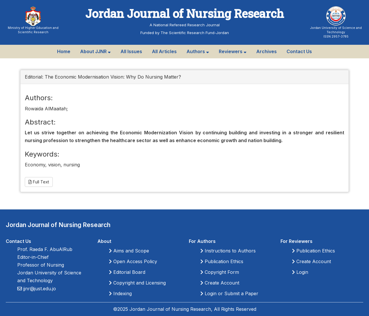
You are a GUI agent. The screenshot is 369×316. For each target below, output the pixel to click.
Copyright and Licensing (137, 283)
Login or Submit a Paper (229, 293)
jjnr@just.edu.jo (39, 288)
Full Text (39, 181)
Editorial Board (127, 272)
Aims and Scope (129, 251)
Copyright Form (219, 272)
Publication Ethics (221, 261)
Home (63, 51)
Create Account (219, 283)
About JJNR (95, 51)
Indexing (120, 293)
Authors (198, 51)
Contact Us (299, 51)
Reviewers (232, 51)
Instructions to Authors (228, 251)
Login (300, 272)
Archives (266, 51)
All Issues (131, 51)
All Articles (164, 51)
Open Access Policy (133, 261)
